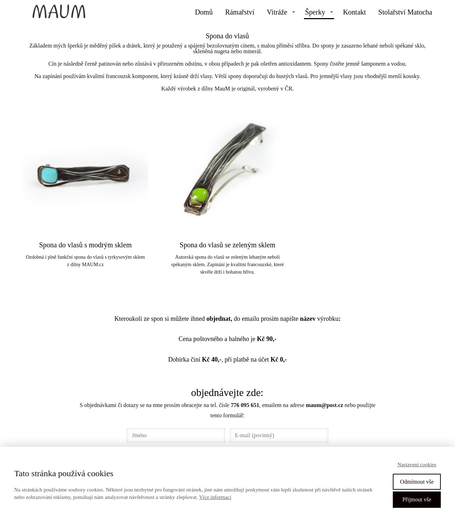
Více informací (215, 497)
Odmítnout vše (417, 482)
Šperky (315, 12)
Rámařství (239, 12)
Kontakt (354, 12)
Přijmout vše (416, 499)
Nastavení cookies (417, 464)
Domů (204, 12)
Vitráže (277, 12)
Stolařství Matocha (405, 12)
